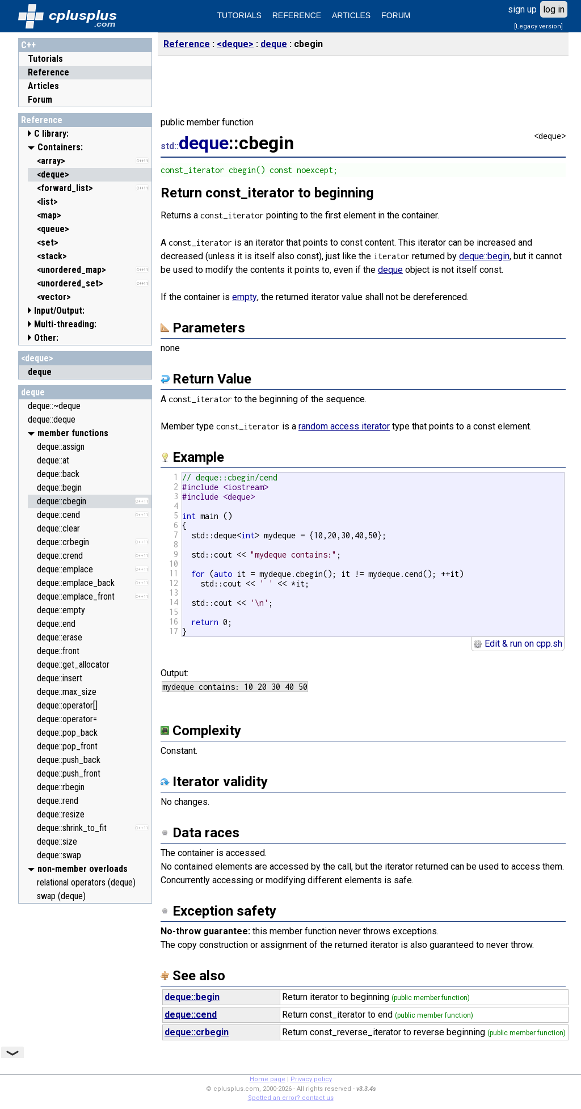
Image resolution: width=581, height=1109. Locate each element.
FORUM (395, 15)
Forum (40, 99)
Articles (43, 86)
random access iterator (344, 426)
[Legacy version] (538, 26)
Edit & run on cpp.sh (517, 643)
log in (554, 9)
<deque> (37, 358)
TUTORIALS (239, 15)
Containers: (60, 147)
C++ (28, 45)
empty (244, 297)
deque (33, 392)
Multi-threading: (65, 324)
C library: (51, 133)
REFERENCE (296, 15)
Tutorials (45, 58)
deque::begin (484, 256)
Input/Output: (59, 310)
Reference (48, 72)
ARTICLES (351, 15)
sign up (522, 9)
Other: (46, 337)
